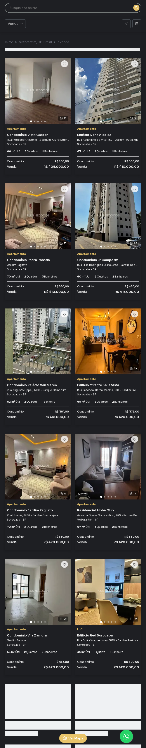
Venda (15, 23)
